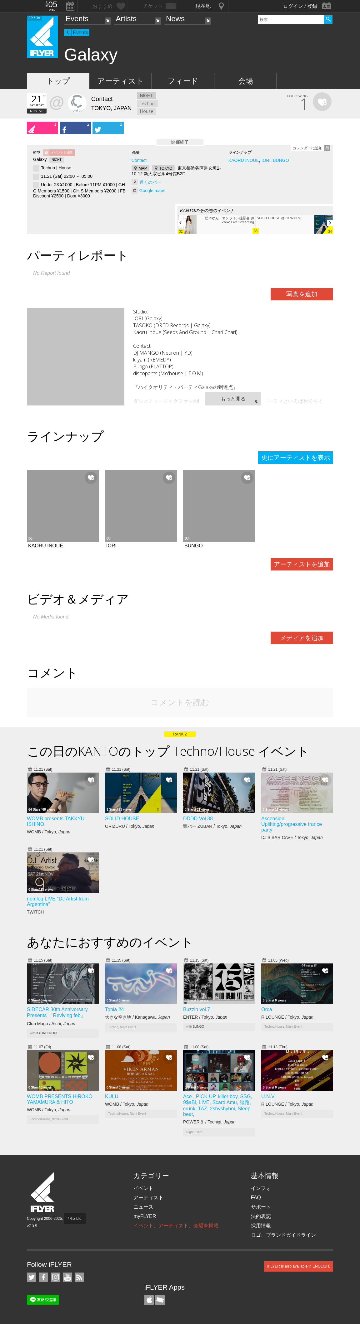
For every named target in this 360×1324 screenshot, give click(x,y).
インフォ (261, 1188)
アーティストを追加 (302, 564)
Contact (139, 160)
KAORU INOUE (243, 160)
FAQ (256, 1197)
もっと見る (233, 398)
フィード (183, 81)
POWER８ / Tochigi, (209, 1121)
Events (77, 18)
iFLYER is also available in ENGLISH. (298, 1266)
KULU (111, 1096)
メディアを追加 (302, 637)
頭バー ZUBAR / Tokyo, (212, 826)
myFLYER (144, 1216)
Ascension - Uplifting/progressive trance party (291, 824)
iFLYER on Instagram (55, 1277)
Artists (126, 18)
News (175, 18)
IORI (266, 160)
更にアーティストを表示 (295, 457)
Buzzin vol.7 (196, 1009)
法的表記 (261, 1216)
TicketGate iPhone (160, 1300)
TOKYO (165, 168)
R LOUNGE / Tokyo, (287, 1017)
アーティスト (120, 81)
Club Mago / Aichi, (51, 1023)
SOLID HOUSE (122, 818)
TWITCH (36, 911)
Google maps (152, 190)
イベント (143, 1188)
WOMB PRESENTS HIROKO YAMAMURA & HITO (59, 1099)
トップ (58, 81)
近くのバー (150, 182)
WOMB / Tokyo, (48, 831)
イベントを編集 (62, 152)
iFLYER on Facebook (43, 1277)
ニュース (143, 1207)
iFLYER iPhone (149, 1300)
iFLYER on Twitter (31, 1277)
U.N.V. (268, 1096)
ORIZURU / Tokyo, (129, 826)
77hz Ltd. (74, 1218)
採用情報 (261, 1225)
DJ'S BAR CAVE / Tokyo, (292, 837)
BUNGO (281, 160)
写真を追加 (302, 294)
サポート (261, 1207)
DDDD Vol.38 (198, 818)
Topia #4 (114, 1009)
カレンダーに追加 (307, 148)
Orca (266, 1009)
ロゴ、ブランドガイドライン (283, 1235)
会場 (245, 81)
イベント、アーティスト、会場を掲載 (175, 1225)
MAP (143, 168)
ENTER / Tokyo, (205, 1017)
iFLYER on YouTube (67, 1277)
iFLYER (42, 1192)
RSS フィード (79, 1277)
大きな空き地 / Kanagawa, (137, 1017)
